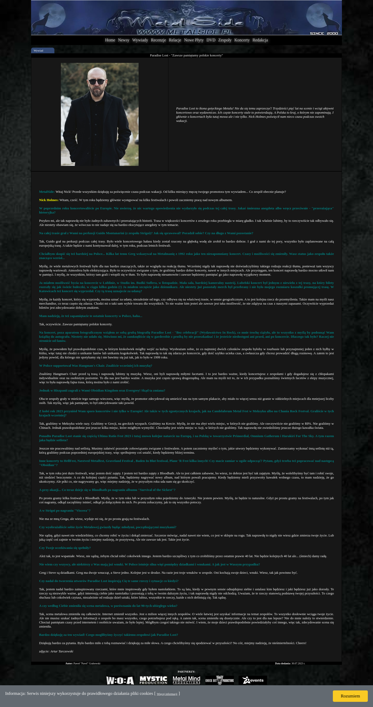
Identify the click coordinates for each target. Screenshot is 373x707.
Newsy (123, 40)
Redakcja (260, 40)
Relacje (175, 40)
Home (110, 40)
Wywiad (38, 50)
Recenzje (158, 40)
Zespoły (225, 40)
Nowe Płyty (194, 40)
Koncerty (242, 40)
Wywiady (140, 40)
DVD (211, 40)
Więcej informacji (167, 693)
